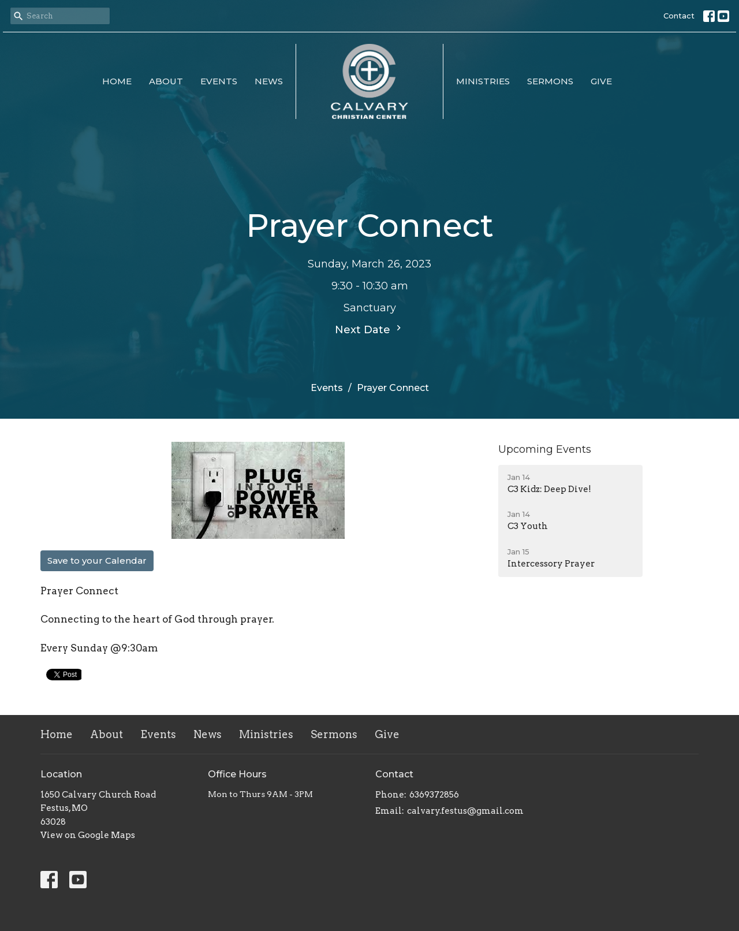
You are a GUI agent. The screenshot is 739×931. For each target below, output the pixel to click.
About (166, 81)
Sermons (550, 81)
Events (218, 81)
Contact (679, 15)
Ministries (483, 81)
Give (601, 81)
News (269, 81)
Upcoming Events (544, 449)
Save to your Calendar (97, 560)
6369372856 (434, 795)
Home (117, 81)
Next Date (369, 329)
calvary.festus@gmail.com (465, 811)
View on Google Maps (87, 835)
